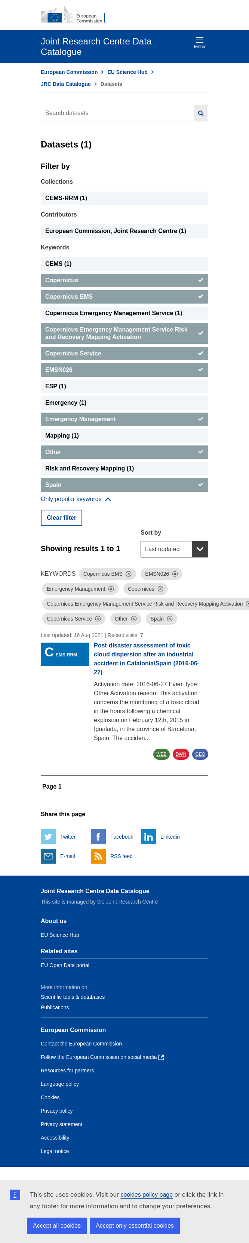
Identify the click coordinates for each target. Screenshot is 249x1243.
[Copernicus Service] (124, 353)
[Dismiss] (129, 574)
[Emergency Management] (124, 419)
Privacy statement (61, 1124)
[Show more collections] (76, 499)
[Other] (124, 452)
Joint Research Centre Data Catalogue (95, 891)
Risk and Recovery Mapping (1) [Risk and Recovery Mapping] (89, 468)
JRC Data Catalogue (66, 84)
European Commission (69, 72)
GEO (200, 754)
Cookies (50, 1097)
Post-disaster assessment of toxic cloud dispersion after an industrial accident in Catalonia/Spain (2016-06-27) (146, 658)
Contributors (59, 214)
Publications (55, 1007)
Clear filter (61, 518)
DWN (181, 754)
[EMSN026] (124, 370)
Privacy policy (57, 1111)
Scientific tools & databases (73, 997)
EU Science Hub (127, 72)
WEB (161, 754)
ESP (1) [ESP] (55, 386)
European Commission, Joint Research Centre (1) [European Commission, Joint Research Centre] (115, 231)
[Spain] (124, 485)
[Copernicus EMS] (124, 297)
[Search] (201, 113)
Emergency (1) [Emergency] (65, 403)
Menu (199, 42)
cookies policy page (146, 1194)
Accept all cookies (57, 1225)
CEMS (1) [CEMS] (58, 264)
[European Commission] (77, 15)
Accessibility (55, 1138)
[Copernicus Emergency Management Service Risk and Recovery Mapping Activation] (124, 333)
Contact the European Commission (81, 1044)
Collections (57, 181)
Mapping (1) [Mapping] (62, 435)
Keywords (55, 247)
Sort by (151, 532)
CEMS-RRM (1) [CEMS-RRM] (66, 198)
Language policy (60, 1084)
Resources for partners (67, 1070)
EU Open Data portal (65, 965)
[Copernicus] (124, 280)
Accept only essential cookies (135, 1225)
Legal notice (55, 1151)
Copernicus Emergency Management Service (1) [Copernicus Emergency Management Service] (113, 313)
